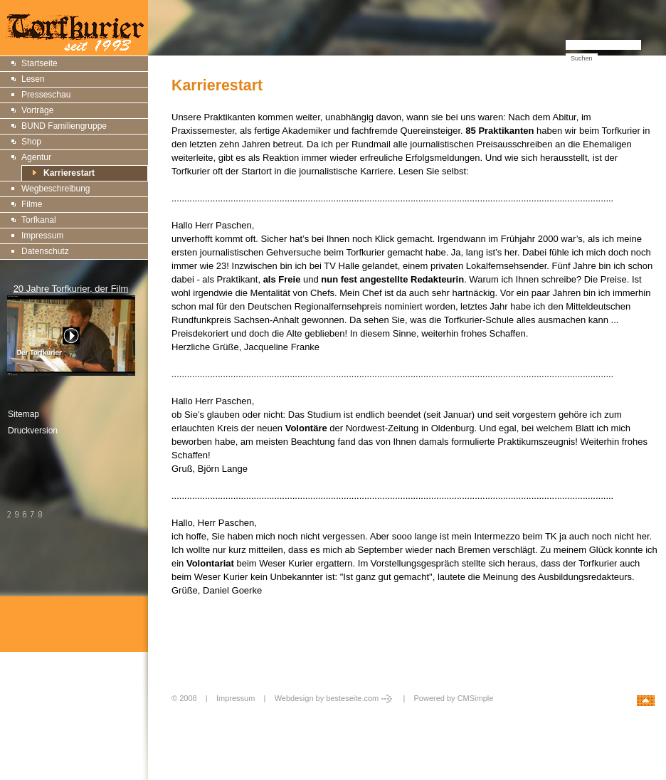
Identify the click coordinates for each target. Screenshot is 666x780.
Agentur (36, 157)
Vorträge (37, 110)
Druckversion (33, 431)
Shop (31, 142)
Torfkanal (38, 220)
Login (182, 713)
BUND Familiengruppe (64, 126)
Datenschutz (45, 251)
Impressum (42, 236)
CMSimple (476, 698)
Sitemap (23, 414)
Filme (31, 204)
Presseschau (45, 95)
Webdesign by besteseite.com (335, 698)
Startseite (39, 63)
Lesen (33, 79)
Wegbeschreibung (55, 189)
